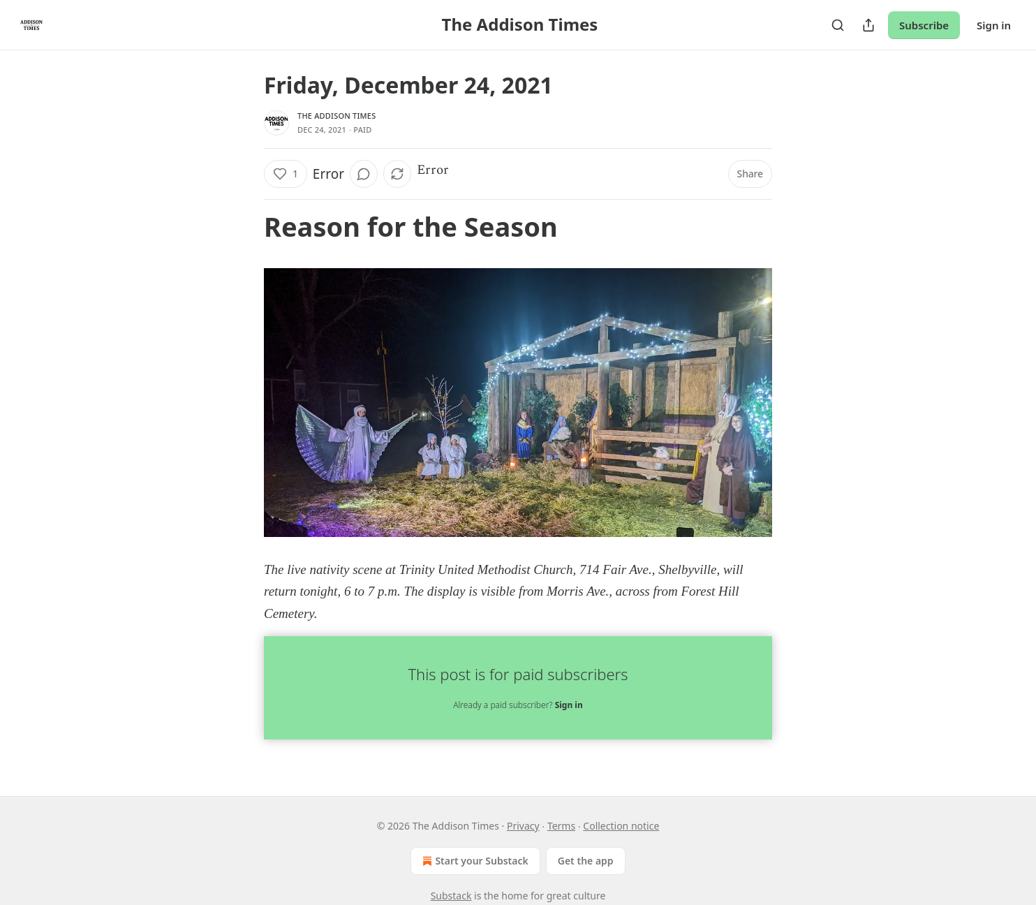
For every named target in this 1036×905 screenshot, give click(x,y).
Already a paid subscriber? (517, 705)
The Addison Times (336, 115)
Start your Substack (474, 861)
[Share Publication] (868, 25)
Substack (451, 895)
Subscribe (924, 25)
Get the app (586, 860)
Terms (561, 825)
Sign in (994, 25)
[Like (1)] (285, 174)
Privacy (523, 825)
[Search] (838, 25)
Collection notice (621, 825)
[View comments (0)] (364, 174)
